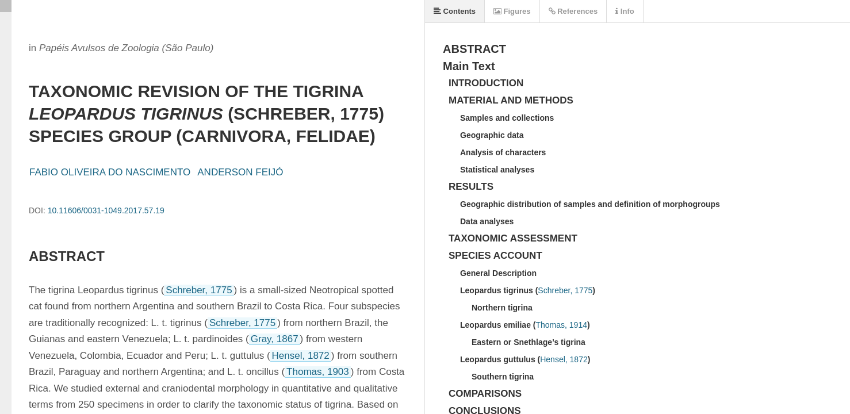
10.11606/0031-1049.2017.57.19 (106, 210)
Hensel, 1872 (301, 355)
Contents (455, 11)
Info (624, 11)
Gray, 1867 (274, 339)
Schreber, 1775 (199, 290)
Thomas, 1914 (561, 324)
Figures (512, 11)
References (573, 11)
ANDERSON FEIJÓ (240, 172)
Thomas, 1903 (317, 371)
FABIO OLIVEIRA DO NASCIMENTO (109, 172)
